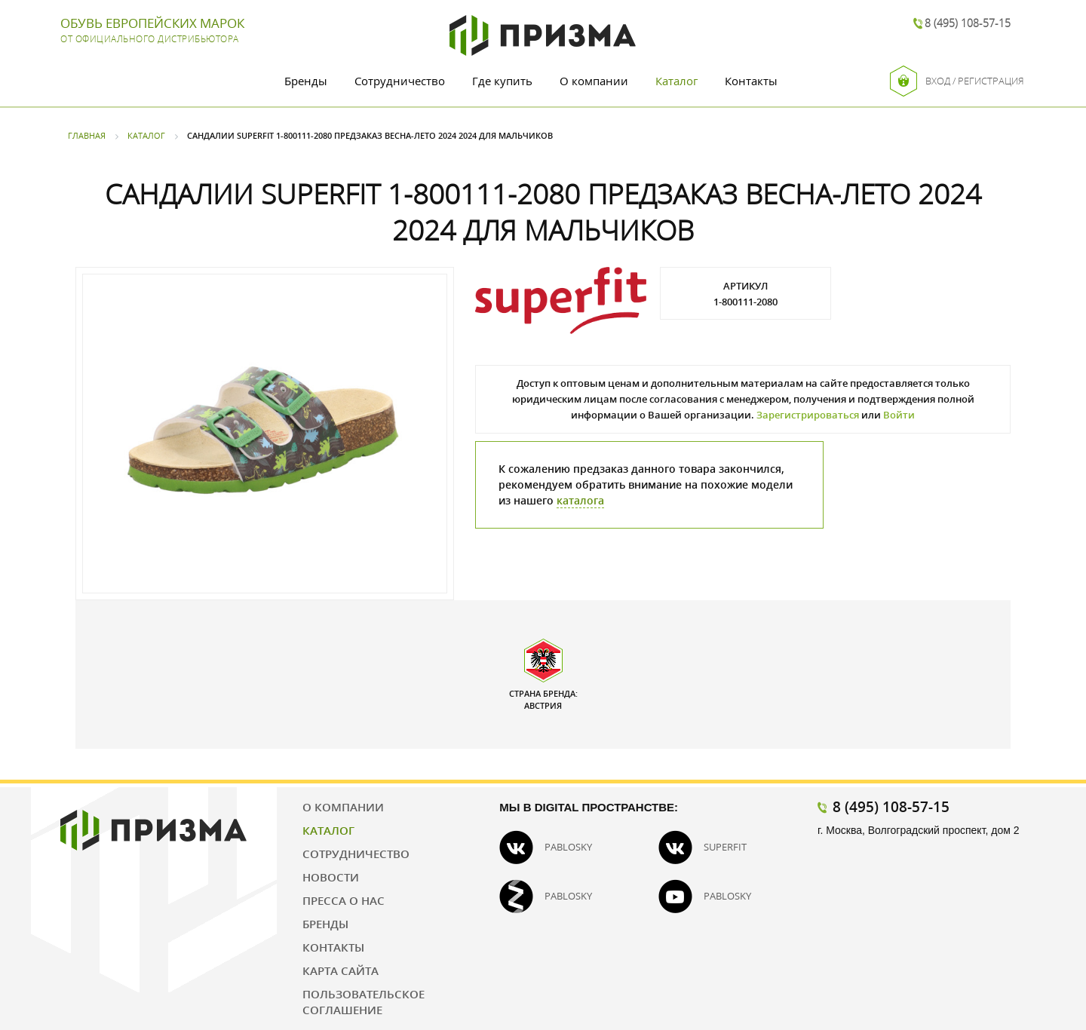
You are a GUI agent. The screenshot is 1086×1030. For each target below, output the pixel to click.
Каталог (676, 80)
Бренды (305, 80)
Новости (330, 876)
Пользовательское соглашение (363, 1001)
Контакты (751, 80)
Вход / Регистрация (957, 81)
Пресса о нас (343, 900)
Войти (899, 415)
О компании (594, 80)
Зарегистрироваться (807, 415)
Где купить (502, 80)
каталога (580, 500)
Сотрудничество (399, 80)
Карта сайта (340, 970)
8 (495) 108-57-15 (968, 23)
